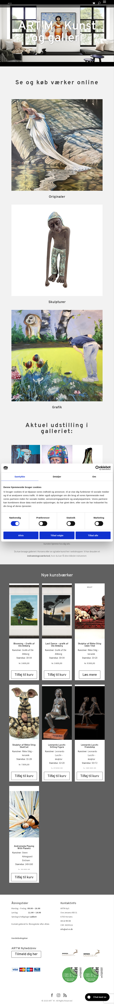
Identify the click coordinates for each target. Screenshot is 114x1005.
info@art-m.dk (66, 929)
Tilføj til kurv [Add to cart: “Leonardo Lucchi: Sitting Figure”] (57, 776)
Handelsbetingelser (19, 938)
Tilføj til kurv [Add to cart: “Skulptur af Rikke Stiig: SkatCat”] (24, 776)
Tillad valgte (57, 535)
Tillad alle (93, 535)
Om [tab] (94, 476)
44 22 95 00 (65, 921)
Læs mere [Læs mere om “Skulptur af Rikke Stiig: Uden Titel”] (90, 674)
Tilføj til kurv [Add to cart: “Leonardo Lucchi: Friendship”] (89, 776)
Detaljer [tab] (57, 476)
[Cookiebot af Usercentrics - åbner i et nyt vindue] (98, 468)
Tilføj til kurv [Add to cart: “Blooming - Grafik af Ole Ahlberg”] (24, 674)
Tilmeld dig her (26, 954)
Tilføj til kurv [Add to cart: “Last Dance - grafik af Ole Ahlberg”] (57, 674)
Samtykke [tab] (20, 476)
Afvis (21, 535)
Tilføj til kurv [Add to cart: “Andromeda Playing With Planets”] (24, 877)
